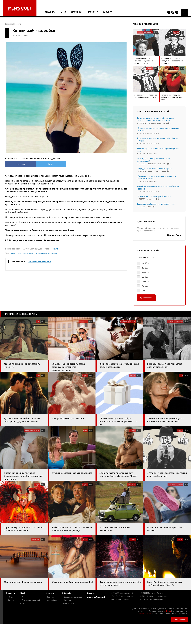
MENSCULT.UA (152, 593)
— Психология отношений (30, 600)
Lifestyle (92, 12)
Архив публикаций (96, 597)
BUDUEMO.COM (154, 599)
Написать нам (180, 619)
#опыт (32, 253)
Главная (8, 24)
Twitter (51, 164)
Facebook (21, 164)
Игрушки (76, 12)
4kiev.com (120, 599)
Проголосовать (146, 298)
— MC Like (9, 597)
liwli (56, 248)
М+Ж (63, 12)
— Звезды (10, 600)
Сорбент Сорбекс (144, 613)
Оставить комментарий (39, 261)
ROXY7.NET (122, 593)
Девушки (49, 12)
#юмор (14, 253)
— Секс (22, 603)
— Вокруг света (68, 603)
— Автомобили (51, 600)
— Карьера (66, 600)
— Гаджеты (49, 597)
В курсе (107, 12)
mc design (167, 611)
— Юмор (23, 597)
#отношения (41, 253)
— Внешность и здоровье (72, 597)
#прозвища (23, 253)
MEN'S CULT (122, 596)
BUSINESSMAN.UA (153, 596)
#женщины (52, 253)
